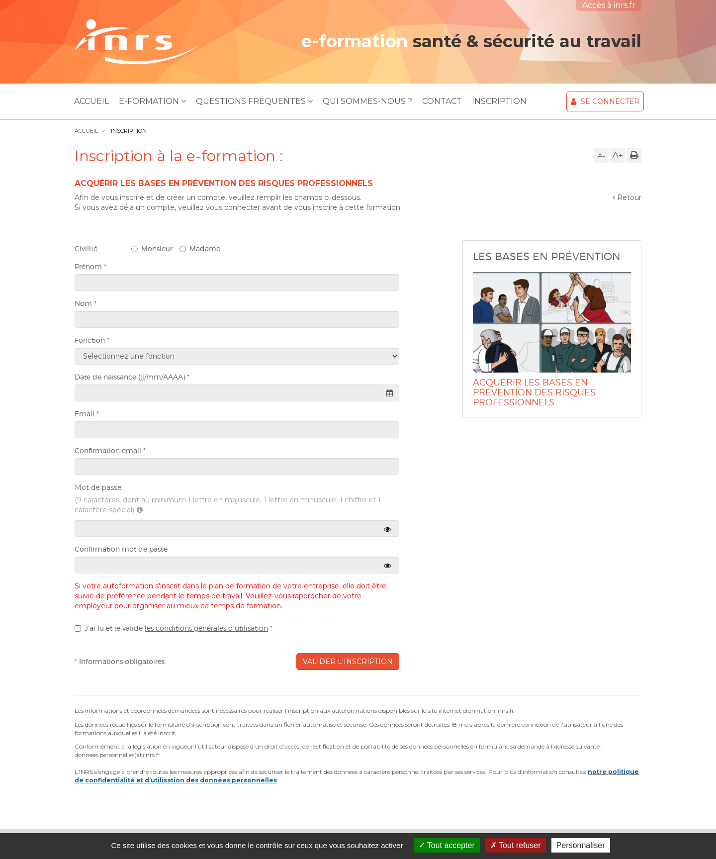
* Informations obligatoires (120, 661)
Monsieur (152, 248)
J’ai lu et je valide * (173, 628)
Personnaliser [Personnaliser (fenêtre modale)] (580, 845)
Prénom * (90, 266)
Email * (87, 413)
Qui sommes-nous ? (367, 101)
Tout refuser (515, 845)
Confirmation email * (110, 450)
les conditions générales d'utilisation (206, 628)
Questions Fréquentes (254, 101)
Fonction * (92, 340)
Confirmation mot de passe (121, 549)
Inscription (499, 101)
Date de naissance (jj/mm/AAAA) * (132, 377)
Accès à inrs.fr (608, 5)
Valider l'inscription (348, 661)
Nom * (85, 303)
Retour (627, 197)
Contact (442, 101)
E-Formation (152, 101)
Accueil (91, 101)
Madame (199, 248)
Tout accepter (447, 845)
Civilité (86, 248)
